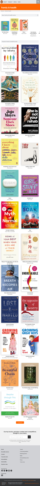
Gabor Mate (7, 231)
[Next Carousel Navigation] (37, 15)
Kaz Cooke (30, 199)
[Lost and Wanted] (9, 309)
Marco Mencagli (28, 105)
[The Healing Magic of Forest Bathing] (30, 374)
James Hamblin (10, 199)
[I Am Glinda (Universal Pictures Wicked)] (30, 405)
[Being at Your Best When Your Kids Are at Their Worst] (9, 246)
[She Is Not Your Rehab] (30, 120)
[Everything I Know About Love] (9, 152)
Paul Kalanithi (9, 294)
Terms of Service (31, 480)
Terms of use (22, 462)
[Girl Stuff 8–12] (30, 186)
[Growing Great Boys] (30, 341)
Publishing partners (23, 453)
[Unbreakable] (30, 278)
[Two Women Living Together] (33, 33)
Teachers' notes (4, 464)
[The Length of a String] (9, 89)
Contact (3, 454)
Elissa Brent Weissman (10, 105)
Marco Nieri (33, 105)
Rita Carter (5, 33)
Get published (4, 459)
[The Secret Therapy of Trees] (30, 89)
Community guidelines (24, 451)
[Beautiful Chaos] (9, 373)
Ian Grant (11, 357)
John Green (14, 34)
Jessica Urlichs (10, 389)
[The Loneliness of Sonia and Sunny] (30, 58)
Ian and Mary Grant (5, 357)
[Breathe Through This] (9, 403)
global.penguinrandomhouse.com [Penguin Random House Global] (32, 483)
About (2, 449)
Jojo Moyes (10, 136)
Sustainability (3, 461)
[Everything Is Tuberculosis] (14, 24)
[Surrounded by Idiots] (9, 58)
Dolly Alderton (10, 168)
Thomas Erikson (10, 74)
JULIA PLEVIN (30, 389)
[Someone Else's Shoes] (9, 120)
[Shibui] (24, 25)
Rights (21, 455)
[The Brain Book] (5, 26)
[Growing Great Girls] (9, 341)
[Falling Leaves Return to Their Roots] (30, 247)
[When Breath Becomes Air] (9, 278)
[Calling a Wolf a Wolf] (30, 154)
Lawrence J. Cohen (30, 325)
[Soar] (30, 215)
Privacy (21, 459)
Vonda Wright (30, 294)
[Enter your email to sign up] (18, 437)
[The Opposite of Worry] (30, 309)
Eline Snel (10, 418)
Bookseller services (5, 451)
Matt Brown (30, 136)
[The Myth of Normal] (9, 215)
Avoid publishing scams (24, 457)
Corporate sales (4, 456)
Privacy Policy (24, 480)
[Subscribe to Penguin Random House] (29, 436)
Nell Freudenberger (10, 325)
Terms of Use (24, 441)
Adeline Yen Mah (30, 263)
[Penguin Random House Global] (4, 483)
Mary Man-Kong (30, 419)
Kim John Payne (10, 264)
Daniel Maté (12, 231)
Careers (21, 449)
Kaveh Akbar (30, 168)
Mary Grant (15, 357)
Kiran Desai (30, 74)
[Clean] (9, 183)
